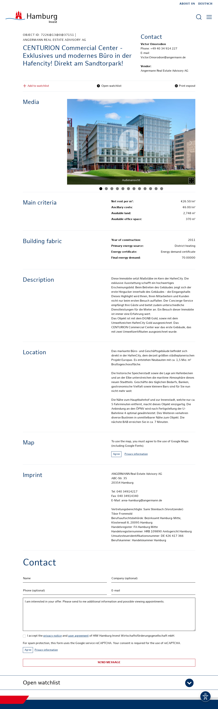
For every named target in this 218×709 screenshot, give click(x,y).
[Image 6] (128, 189)
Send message (109, 662)
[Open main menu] (209, 17)
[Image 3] (112, 189)
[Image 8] (139, 189)
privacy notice (52, 636)
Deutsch (205, 4)
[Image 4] (117, 189)
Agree (116, 454)
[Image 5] (123, 189)
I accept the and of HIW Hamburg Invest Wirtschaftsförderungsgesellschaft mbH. (101, 636)
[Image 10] (150, 189)
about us (187, 4)
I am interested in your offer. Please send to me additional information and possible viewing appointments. (109, 614)
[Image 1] (101, 189)
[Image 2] (106, 189)
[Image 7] (134, 189)
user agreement (78, 636)
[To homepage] (31, 17)
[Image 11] (156, 189)
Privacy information (136, 454)
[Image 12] (161, 189)
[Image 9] (145, 189)
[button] (109, 683)
